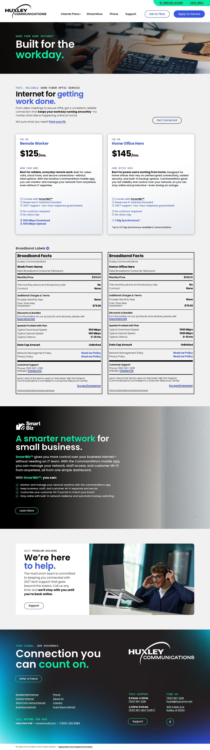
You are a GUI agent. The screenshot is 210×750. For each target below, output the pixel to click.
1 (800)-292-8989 (69, 723)
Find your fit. (57, 122)
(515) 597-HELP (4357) (142, 710)
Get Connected (167, 120)
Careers (57, 703)
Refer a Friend (29, 679)
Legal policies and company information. (75, 747)
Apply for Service (189, 14)
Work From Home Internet (31, 703)
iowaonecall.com (46, 723)
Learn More (27, 511)
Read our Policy (91, 353)
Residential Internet (27, 694)
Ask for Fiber (157, 14)
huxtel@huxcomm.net (179, 701)
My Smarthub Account (171, 3)
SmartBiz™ (46, 199)
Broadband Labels (30, 248)
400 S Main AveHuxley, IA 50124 (175, 708)
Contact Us (35, 371)
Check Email (197, 3)
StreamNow (95, 14)
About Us (58, 699)
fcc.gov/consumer (89, 386)
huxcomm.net (26, 319)
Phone (114, 14)
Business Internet (26, 707)
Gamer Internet (25, 699)
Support (130, 14)
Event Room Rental (64, 707)
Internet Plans (70, 14)
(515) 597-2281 (137, 701)
